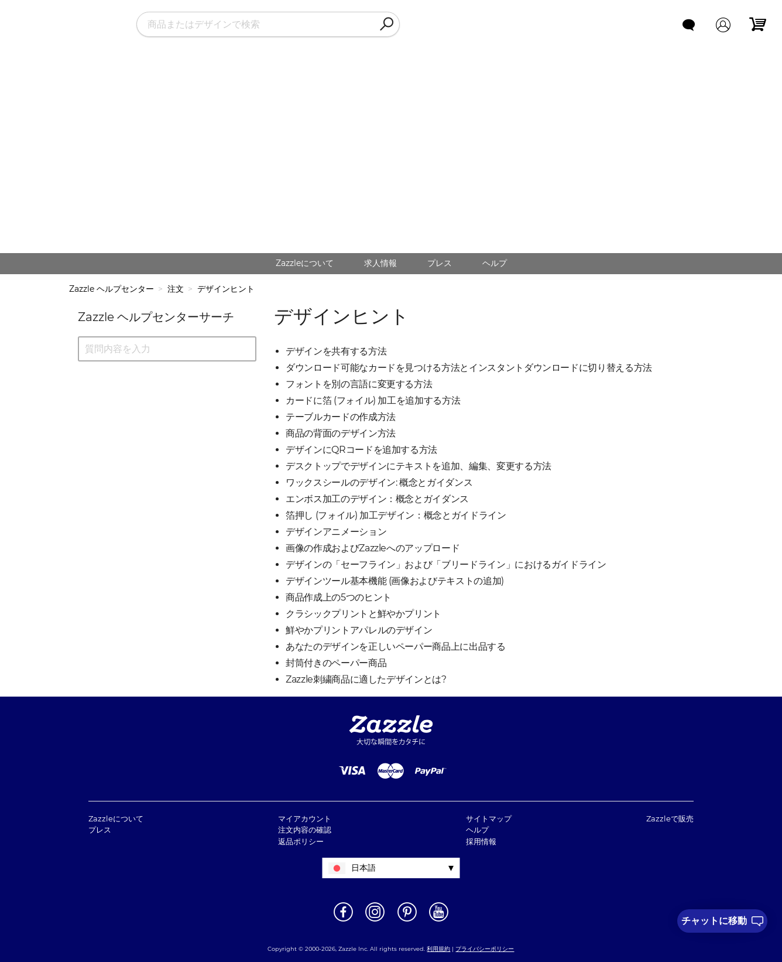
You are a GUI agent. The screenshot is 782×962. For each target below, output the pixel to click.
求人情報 (380, 263)
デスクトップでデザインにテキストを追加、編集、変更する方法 (418, 466)
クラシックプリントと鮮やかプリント (363, 613)
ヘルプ (494, 263)
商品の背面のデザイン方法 (341, 433)
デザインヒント (226, 289)
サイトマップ (489, 818)
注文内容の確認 (304, 829)
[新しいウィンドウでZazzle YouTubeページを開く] (438, 920)
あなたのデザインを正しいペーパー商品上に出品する (396, 646)
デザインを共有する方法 (336, 351)
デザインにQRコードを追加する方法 (361, 449)
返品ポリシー (301, 841)
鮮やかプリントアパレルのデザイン (359, 630)
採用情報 (481, 841)
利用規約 (438, 949)
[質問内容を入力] (167, 348)
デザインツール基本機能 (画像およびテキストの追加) (395, 580)
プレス (439, 263)
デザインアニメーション (336, 531)
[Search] (386, 24)
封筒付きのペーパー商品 (336, 662)
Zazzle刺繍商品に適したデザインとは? (366, 679)
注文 (175, 289)
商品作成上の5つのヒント (339, 597)
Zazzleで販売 (670, 818)
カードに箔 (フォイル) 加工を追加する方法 (373, 400)
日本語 (363, 867)
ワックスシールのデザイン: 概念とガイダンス (379, 482)
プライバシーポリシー (484, 949)
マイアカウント (304, 818)
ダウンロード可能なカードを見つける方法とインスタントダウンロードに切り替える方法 (469, 367)
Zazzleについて (305, 263)
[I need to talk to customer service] (722, 921)
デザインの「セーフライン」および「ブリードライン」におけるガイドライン (446, 564)
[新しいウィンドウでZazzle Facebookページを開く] (343, 920)
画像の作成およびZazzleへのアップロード (372, 548)
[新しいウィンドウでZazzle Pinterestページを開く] (407, 920)
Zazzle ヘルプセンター (111, 289)
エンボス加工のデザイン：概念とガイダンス (377, 498)
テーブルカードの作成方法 (341, 416)
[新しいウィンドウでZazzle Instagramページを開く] (374, 920)
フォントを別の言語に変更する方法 (359, 384)
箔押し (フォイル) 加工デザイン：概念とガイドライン (396, 515)
